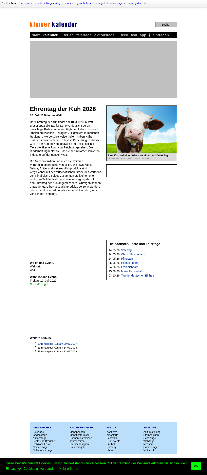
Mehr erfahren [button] (69, 468)
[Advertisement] (103, 69)
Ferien (69, 35)
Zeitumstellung (152, 431)
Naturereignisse (81, 427)
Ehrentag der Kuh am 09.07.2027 (57, 343)
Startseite (24, 3)
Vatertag (126, 250)
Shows (110, 450)
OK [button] (196, 466)
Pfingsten (127, 258)
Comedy (111, 447)
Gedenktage (40, 434)
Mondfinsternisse (80, 434)
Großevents (113, 441)
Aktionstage (104, 35)
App (143, 35)
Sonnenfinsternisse (81, 438)
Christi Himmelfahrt (133, 254)
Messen (148, 444)
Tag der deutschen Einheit (137, 275)
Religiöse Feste (42, 444)
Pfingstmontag (130, 262)
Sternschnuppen (79, 444)
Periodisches (42, 427)
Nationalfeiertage (43, 450)
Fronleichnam (129, 267)
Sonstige (150, 427)
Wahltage (149, 441)
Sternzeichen (151, 434)
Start (36, 35)
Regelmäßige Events (58, 3)
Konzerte (112, 431)
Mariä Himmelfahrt (132, 271)
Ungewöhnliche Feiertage (89, 3)
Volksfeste (149, 450)
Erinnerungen (151, 447)
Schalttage (150, 438)
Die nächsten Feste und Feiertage (134, 244)
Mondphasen (77, 431)
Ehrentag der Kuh (136, 3)
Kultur (111, 427)
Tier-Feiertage (115, 3)
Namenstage (40, 447)
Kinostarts (112, 434)
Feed (124, 35)
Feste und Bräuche (44, 441)
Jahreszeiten (77, 441)
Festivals (112, 438)
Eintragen (160, 35)
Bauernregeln (78, 447)
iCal (134, 35)
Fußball (111, 444)
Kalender (38, 3)
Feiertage (84, 35)
